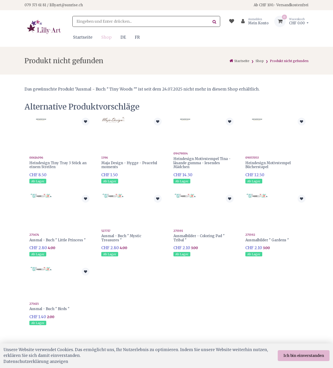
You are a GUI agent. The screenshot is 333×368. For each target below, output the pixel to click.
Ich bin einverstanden (304, 355)
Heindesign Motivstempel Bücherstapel (268, 165)
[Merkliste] (231, 21)
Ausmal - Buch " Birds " (49, 309)
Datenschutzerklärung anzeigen (35, 361)
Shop (106, 37)
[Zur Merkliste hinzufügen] (85, 122)
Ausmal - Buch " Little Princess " (57, 240)
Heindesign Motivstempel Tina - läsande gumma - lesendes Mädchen (202, 163)
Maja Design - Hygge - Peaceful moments (129, 165)
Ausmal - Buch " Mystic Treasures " (121, 238)
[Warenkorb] (291, 21)
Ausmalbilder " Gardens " (267, 240)
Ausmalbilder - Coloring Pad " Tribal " (199, 238)
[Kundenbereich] (252, 21)
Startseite (82, 37)
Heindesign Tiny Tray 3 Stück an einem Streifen (57, 165)
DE (123, 37)
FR (137, 37)
